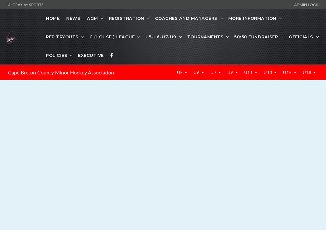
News (73, 18)
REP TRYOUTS (62, 36)
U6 (197, 72)
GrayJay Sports (25, 4)
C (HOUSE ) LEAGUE (112, 36)
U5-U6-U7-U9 (160, 36)
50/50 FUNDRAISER (256, 36)
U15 (288, 72)
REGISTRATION (126, 18)
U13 (268, 72)
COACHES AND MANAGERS (186, 18)
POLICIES (56, 55)
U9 (231, 72)
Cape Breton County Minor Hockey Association (61, 72)
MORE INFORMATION (252, 18)
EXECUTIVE (91, 55)
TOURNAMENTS (205, 36)
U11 (249, 72)
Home (53, 18)
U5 (180, 72)
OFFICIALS (301, 36)
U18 (308, 72)
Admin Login (307, 4)
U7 (214, 72)
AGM (92, 18)
